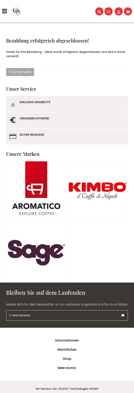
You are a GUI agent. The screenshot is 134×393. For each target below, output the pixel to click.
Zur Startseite (20, 72)
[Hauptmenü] (5, 11)
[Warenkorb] (128, 11)
